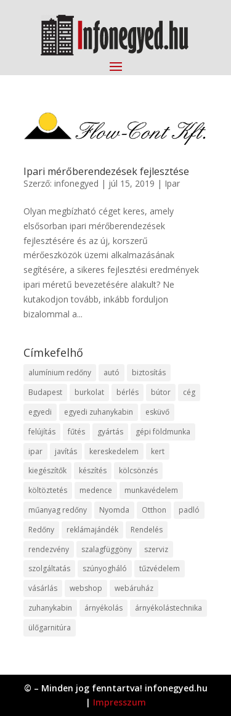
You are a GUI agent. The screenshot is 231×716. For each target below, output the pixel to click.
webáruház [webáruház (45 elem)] (134, 588)
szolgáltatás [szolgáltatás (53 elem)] (49, 568)
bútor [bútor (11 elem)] (161, 392)
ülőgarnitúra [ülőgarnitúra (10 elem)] (49, 627)
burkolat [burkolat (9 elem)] (89, 392)
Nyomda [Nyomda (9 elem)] (114, 510)
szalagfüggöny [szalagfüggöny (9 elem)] (106, 549)
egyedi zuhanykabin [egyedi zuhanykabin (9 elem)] (98, 412)
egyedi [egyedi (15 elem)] (40, 412)
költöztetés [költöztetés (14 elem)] (47, 490)
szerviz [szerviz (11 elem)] (156, 549)
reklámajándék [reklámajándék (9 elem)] (92, 529)
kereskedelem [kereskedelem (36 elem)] (114, 451)
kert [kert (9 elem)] (157, 451)
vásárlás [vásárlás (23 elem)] (42, 588)
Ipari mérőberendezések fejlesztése (106, 171)
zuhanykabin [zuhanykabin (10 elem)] (50, 608)
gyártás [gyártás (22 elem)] (110, 431)
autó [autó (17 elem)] (111, 372)
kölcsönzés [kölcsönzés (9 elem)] (138, 470)
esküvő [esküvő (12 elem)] (157, 412)
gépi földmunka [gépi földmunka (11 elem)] (163, 431)
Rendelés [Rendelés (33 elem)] (147, 529)
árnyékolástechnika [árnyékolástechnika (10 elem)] (168, 608)
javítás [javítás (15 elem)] (66, 451)
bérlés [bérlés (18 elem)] (127, 392)
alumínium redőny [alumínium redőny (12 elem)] (59, 372)
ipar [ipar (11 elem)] (35, 451)
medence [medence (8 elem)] (95, 490)
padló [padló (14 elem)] (189, 510)
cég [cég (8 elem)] (189, 392)
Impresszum (119, 702)
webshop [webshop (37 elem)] (86, 588)
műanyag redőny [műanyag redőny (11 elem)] (57, 510)
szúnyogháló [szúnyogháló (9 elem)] (105, 568)
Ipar (172, 183)
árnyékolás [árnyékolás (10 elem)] (103, 608)
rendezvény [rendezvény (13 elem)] (48, 549)
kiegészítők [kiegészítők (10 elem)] (47, 470)
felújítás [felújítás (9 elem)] (41, 431)
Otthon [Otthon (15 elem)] (154, 510)
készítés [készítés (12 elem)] (93, 470)
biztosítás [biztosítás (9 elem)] (149, 372)
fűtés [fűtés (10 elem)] (76, 431)
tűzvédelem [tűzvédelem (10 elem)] (159, 568)
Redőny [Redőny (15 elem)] (41, 529)
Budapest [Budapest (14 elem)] (45, 392)
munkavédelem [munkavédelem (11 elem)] (151, 490)
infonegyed (76, 183)
